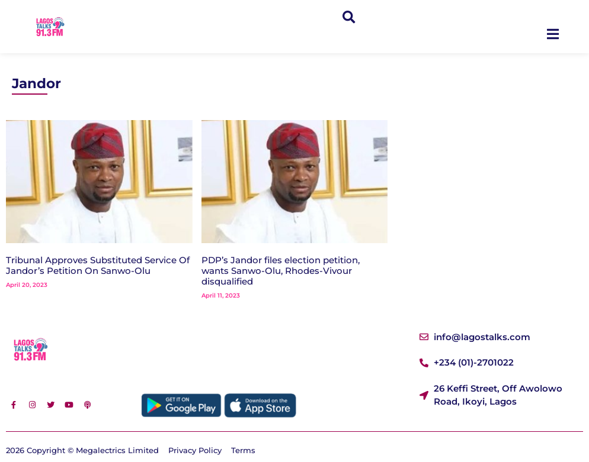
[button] (348, 17)
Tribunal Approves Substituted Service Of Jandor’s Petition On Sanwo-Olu (98, 265)
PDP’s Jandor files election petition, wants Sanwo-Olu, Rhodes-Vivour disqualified (280, 270)
